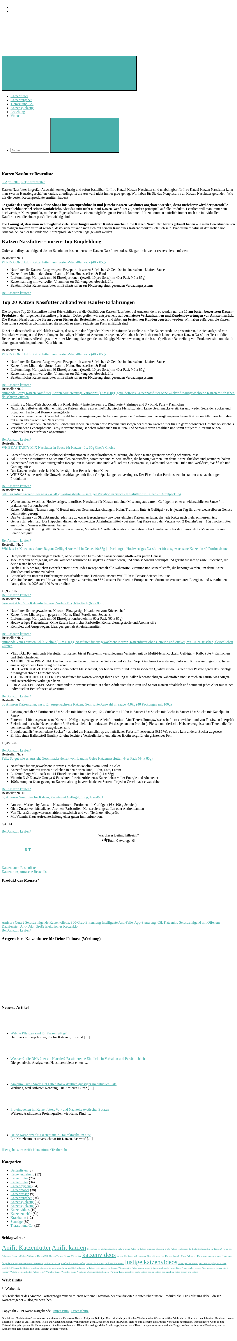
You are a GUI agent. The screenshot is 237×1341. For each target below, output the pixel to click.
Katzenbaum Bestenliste (19, 868)
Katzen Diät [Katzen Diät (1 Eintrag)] (42, 1256)
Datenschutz (79, 1311)
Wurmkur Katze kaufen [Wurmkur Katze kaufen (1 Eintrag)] (98, 1272)
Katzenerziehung (22, 1174)
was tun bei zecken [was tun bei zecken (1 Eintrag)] (192, 1268)
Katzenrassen (20, 1194)
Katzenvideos (20, 1210)
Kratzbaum (18, 1217)
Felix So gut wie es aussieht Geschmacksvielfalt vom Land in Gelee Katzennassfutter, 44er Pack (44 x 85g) (77, 758)
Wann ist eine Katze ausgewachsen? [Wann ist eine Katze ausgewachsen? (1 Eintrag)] (135, 1268)
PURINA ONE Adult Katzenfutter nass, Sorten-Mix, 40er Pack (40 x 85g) (54, 262)
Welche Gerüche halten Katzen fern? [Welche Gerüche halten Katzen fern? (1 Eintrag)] (27, 1272)
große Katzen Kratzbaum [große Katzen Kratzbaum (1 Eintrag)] (176, 1249)
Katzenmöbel (20, 1190)
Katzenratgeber (21, 100)
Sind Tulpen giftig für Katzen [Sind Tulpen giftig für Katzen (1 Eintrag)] (212, 1263)
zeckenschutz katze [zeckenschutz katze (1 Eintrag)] (171, 1272)
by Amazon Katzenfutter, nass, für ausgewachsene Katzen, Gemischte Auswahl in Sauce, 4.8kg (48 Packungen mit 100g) (87, 704)
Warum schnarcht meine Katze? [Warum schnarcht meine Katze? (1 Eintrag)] (168, 1268)
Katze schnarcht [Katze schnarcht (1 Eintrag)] (172, 1256)
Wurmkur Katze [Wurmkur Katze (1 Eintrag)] (52, 1272)
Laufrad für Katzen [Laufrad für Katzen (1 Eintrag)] (95, 1263)
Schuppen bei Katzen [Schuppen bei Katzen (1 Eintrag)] (188, 1263)
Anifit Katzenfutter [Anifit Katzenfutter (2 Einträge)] (26, 1247)
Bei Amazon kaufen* (16, 293)
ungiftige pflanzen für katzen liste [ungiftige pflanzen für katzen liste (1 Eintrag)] (84, 1268)
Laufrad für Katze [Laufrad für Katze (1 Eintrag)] (52, 1263)
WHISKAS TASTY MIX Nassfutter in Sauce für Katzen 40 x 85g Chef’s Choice (58, 447)
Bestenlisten (19, 1170)
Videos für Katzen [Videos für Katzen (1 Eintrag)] (109, 1268)
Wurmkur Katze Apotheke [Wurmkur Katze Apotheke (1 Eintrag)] (73, 1272)
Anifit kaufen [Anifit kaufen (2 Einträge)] (69, 1247)
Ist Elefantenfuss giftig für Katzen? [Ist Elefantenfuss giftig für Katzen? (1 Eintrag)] (205, 1249)
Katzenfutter (19, 96)
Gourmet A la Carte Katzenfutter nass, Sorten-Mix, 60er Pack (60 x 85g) (52, 603)
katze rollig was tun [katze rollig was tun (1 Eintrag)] (137, 1256)
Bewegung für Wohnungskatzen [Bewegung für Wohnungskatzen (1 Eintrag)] (102, 1249)
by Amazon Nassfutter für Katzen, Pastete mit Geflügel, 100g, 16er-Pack (53, 797)
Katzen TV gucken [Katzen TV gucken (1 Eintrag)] (72, 1256)
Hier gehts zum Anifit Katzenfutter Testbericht (34, 1150)
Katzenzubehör (21, 1214)
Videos (15, 116)
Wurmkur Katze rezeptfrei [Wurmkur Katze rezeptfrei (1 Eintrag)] (122, 1272)
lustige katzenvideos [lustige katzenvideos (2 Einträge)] (151, 1261)
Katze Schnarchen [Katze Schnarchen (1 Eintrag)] (155, 1256)
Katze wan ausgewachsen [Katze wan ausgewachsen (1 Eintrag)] (209, 1256)
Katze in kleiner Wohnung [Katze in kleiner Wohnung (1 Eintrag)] (24, 1256)
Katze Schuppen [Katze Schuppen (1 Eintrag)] (188, 1256)
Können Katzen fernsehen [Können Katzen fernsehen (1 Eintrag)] (30, 1263)
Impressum (61, 1311)
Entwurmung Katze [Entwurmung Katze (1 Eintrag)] (127, 1249)
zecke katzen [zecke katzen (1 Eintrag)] (141, 1272)
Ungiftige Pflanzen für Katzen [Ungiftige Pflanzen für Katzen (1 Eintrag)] (16, 1268)
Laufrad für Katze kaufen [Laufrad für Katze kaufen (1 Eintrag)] (73, 1263)
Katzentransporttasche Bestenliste (25, 871)
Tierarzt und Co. (22, 104)
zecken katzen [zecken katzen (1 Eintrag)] (154, 1272)
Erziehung (18, 112)
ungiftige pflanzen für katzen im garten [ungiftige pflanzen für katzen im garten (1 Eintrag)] (49, 1268)
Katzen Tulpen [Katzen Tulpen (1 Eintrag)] (56, 1256)
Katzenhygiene (21, 1186)
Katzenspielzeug (22, 108)
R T (24, 182)
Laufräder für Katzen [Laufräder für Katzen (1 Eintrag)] (114, 1263)
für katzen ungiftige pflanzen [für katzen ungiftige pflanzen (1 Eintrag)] (150, 1249)
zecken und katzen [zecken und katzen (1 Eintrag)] (189, 1272)
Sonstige (17, 1221)
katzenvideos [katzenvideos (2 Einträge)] (99, 1254)
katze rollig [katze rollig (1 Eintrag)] (122, 1256)
